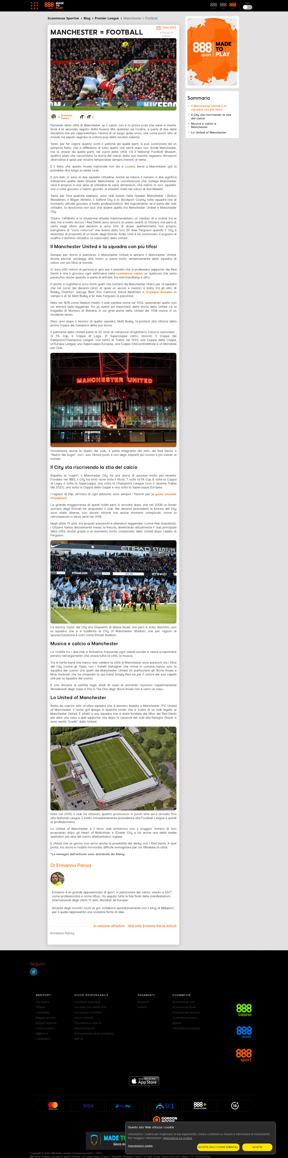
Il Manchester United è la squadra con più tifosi (208, 107)
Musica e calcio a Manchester (203, 125)
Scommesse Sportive (63, 18)
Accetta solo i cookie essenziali (218, 1147)
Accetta (257, 1147)
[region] (200, 1138)
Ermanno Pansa (66, 117)
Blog (87, 18)
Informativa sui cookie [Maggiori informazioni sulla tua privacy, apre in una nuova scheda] (177, 1138)
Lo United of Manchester (208, 132)
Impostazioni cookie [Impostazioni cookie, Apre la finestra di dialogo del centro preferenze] (140, 1145)
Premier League (107, 18)
